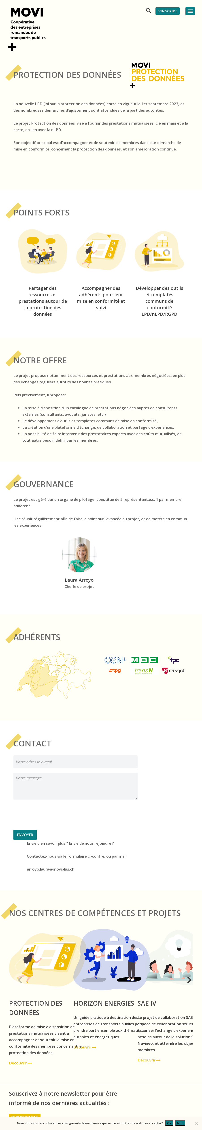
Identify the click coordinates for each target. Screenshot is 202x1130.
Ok (169, 1123)
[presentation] (47, 814)
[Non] (196, 1123)
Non (180, 1123)
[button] (16, 978)
